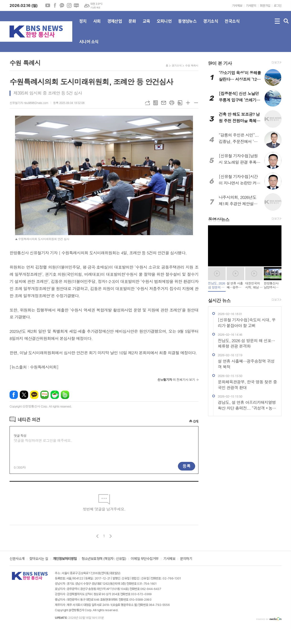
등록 (186, 466)
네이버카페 (55, 395)
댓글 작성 (20, 435)
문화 (132, 25)
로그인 (277, 5)
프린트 (171, 102)
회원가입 (265, 5)
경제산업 (114, 25)
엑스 (24, 395)
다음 (110, 536)
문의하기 (186, 559)
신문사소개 (17, 559)
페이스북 (54, 5)
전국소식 (232, 25)
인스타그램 (69, 5)
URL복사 (147, 102)
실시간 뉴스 (219, 300)
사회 (97, 25)
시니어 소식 (89, 45)
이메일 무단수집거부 (145, 559)
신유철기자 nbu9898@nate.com (29, 103)
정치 (83, 25)
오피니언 (164, 25)
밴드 (65, 395)
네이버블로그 (76, 5)
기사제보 (237, 5)
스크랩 (179, 102)
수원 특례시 (191, 65)
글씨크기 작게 (196, 102)
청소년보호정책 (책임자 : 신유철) (104, 559)
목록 (155, 102)
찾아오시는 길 (38, 559)
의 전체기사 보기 (176, 379)
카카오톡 (34, 395)
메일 (163, 102)
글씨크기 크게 (188, 102)
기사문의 (251, 5)
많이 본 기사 (220, 63)
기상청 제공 (95, 7)
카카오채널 (62, 5)
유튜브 (47, 5)
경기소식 (210, 25)
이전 (97, 536)
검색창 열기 (286, 21)
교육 (146, 25)
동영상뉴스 (187, 25)
